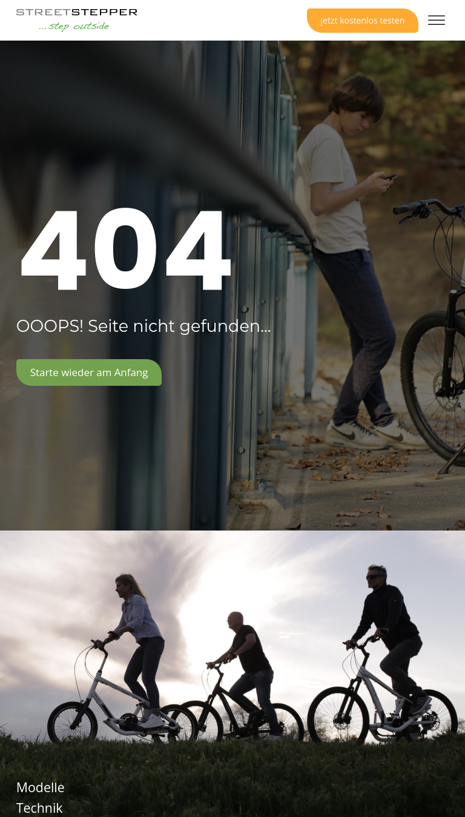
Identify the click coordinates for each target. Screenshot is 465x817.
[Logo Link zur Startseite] (76, 20)
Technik (39, 807)
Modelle (40, 787)
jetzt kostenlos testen (363, 20)
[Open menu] (436, 20)
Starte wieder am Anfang (89, 372)
